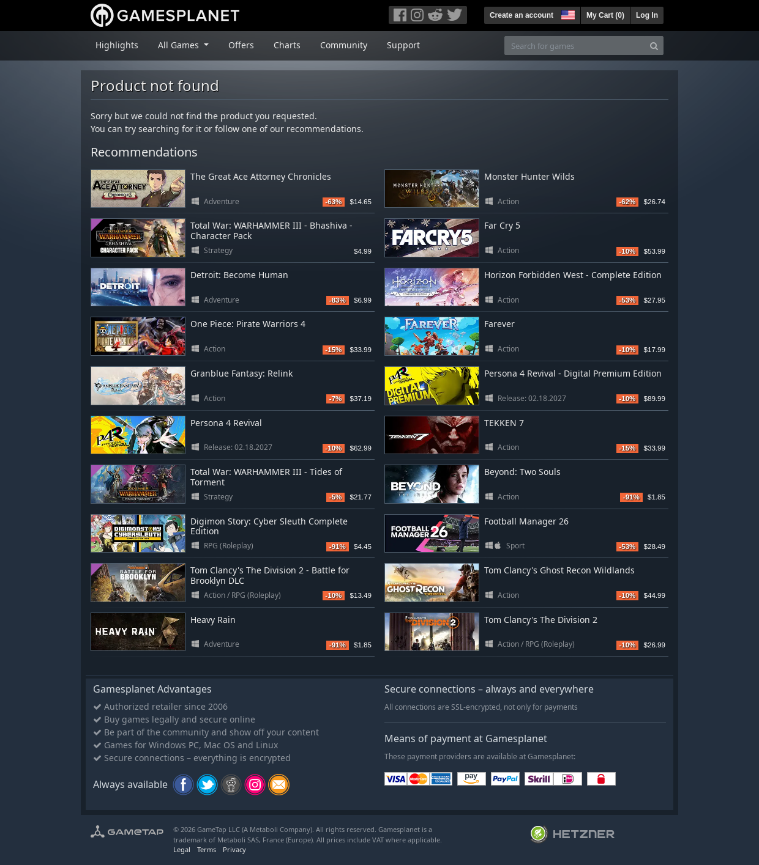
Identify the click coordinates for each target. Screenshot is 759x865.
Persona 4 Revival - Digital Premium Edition (573, 373)
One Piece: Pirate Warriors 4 (247, 323)
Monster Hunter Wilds (529, 176)
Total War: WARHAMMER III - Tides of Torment (266, 477)
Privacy (234, 849)
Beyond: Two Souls (522, 471)
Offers (241, 45)
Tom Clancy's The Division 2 (540, 619)
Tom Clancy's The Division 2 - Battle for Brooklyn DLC (270, 575)
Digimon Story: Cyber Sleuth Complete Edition (269, 526)
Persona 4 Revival (226, 423)
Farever (499, 323)
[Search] (654, 45)
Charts (287, 45)
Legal (181, 849)
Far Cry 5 (502, 225)
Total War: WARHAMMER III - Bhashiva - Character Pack (271, 230)
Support (403, 45)
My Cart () (605, 15)
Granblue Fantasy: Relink (241, 373)
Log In (647, 15)
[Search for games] (574, 45)
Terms (206, 849)
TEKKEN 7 (504, 423)
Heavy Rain (213, 619)
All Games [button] (179, 45)
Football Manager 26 (526, 521)
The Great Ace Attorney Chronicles (260, 176)
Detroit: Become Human (239, 275)
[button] (567, 13)
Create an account (521, 15)
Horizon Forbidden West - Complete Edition (573, 275)
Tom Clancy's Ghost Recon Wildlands (559, 570)
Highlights (116, 45)
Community (343, 45)
